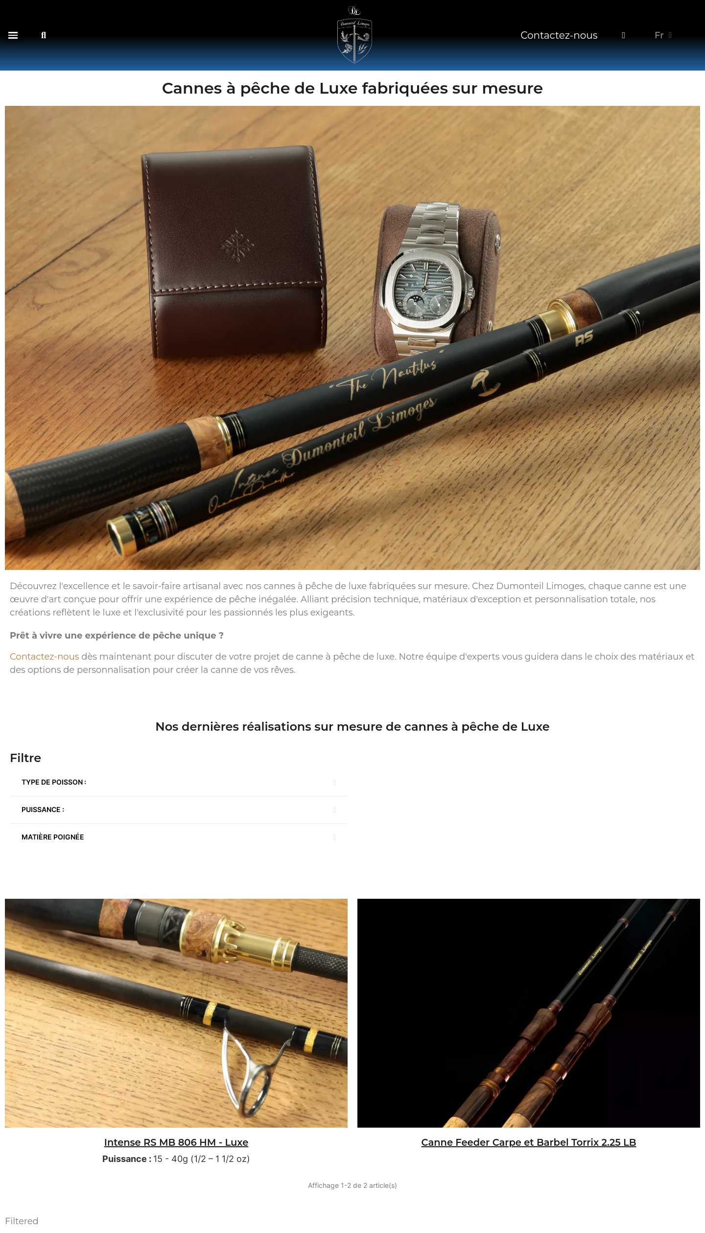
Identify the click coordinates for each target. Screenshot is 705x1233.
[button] (13, 35)
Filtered (22, 1221)
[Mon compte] (623, 35)
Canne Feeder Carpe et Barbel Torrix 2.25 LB (528, 1142)
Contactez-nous (558, 35)
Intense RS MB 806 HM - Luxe (176, 1142)
